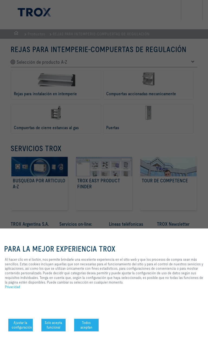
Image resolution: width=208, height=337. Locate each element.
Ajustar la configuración (22, 324)
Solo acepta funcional (53, 324)
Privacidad (12, 287)
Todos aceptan (86, 324)
